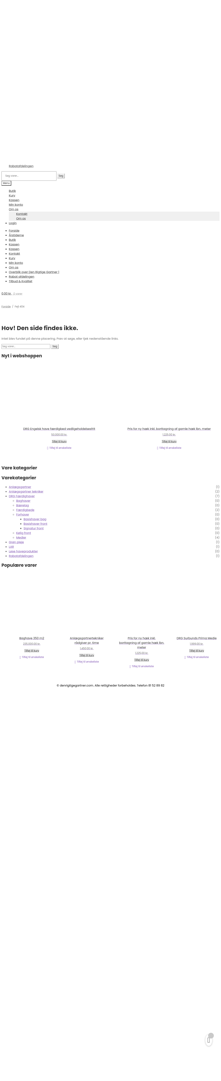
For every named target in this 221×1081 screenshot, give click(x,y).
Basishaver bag (35, 519)
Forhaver (22, 514)
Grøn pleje (16, 542)
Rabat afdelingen (21, 277)
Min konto (16, 205)
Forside (14, 231)
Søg (61, 176)
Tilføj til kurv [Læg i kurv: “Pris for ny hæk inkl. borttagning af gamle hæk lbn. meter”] (169, 441)
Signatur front (34, 528)
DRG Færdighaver (22, 496)
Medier (21, 537)
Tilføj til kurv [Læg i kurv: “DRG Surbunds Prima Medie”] (196, 650)
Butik (12, 191)
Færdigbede (25, 510)
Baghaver (23, 501)
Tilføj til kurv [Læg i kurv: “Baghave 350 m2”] (31, 650)
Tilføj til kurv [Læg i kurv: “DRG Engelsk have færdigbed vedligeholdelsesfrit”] (59, 441)
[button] (59, 448)
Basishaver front (35, 524)
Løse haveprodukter (23, 551)
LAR (11, 547)
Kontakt (21, 214)
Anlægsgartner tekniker (26, 491)
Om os (13, 209)
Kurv (12, 195)
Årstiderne (16, 235)
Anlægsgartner (20, 487)
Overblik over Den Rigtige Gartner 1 (34, 272)
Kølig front (23, 533)
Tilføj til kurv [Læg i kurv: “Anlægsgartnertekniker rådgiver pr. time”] (86, 655)
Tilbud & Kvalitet (20, 281)
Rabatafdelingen (21, 166)
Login (13, 223)
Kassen (14, 200)
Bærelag (22, 505)
